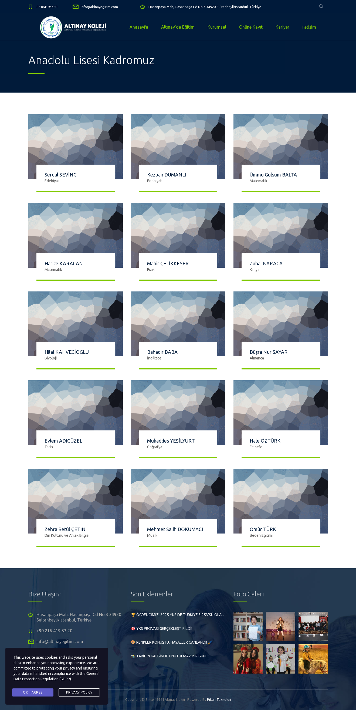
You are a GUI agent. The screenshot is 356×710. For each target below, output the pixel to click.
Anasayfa (139, 27)
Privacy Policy (79, 692)
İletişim (309, 27)
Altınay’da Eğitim (178, 27)
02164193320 (46, 7)
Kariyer (282, 27)
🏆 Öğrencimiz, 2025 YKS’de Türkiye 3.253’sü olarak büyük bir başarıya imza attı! (178, 615)
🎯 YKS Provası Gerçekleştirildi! (161, 628)
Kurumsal (217, 27)
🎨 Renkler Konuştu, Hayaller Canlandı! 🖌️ (171, 642)
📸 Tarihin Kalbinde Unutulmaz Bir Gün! (168, 656)
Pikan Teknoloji (219, 699)
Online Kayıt (251, 27)
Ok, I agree (33, 692)
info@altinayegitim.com (99, 7)
